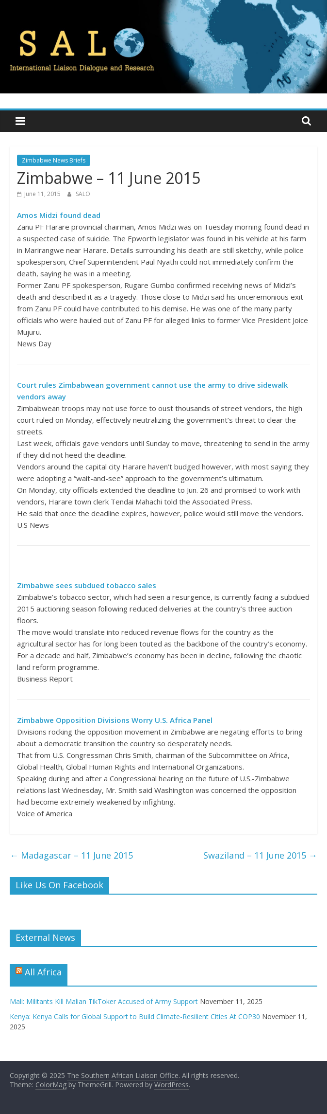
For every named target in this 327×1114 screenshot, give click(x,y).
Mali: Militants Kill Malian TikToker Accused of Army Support (104, 1001)
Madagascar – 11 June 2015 (71, 855)
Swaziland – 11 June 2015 (260, 855)
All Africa (43, 972)
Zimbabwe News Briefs (53, 160)
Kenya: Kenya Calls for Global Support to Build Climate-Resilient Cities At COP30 (135, 1016)
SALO (83, 194)
